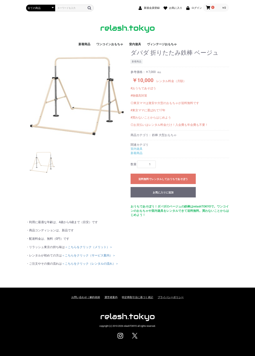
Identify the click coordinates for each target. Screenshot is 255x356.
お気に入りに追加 (163, 192)
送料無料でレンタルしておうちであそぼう (163, 179)
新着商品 (84, 44)
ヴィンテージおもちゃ (162, 44)
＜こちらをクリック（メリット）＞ (89, 247)
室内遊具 (135, 44)
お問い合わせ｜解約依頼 (85, 297)
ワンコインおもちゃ (109, 44)
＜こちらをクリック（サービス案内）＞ (88, 255)
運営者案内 (111, 297)
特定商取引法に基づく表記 (137, 297)
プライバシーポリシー (171, 297)
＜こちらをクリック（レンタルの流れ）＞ (90, 263)
